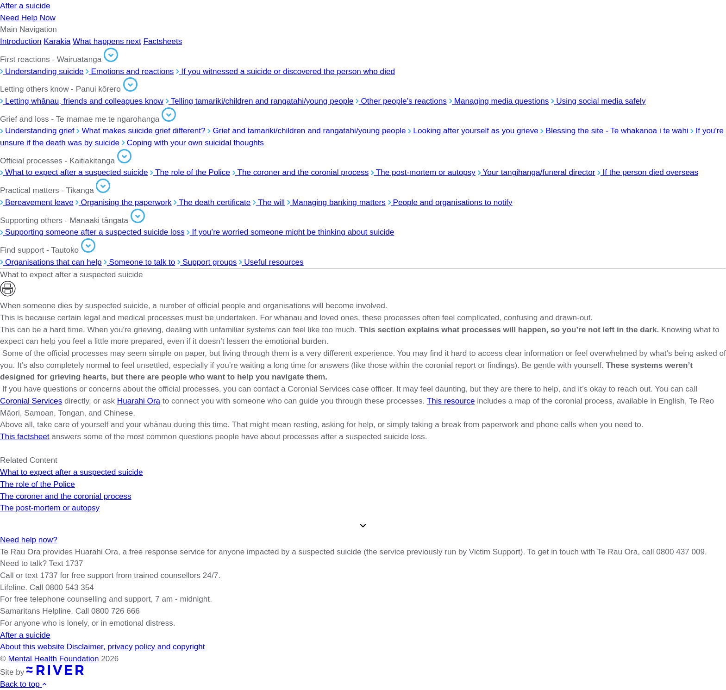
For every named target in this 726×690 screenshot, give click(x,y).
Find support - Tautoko (47, 250)
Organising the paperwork (123, 202)
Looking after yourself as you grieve (473, 130)
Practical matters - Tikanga (55, 190)
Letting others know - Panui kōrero (69, 88)
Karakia (57, 41)
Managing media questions (499, 101)
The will (269, 202)
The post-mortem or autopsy (423, 172)
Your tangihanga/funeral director (536, 172)
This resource (451, 400)
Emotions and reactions (130, 71)
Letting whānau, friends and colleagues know (81, 101)
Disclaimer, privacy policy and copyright (136, 646)
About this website (32, 646)
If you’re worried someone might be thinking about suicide (290, 231)
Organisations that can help (51, 262)
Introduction (21, 41)
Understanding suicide (42, 71)
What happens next (107, 41)
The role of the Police (190, 172)
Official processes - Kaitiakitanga (65, 160)
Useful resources (271, 262)
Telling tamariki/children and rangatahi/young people (260, 101)
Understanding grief (37, 130)
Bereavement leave (37, 202)
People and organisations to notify (450, 202)
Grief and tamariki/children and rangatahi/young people (306, 130)
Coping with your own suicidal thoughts (193, 142)
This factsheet (25, 436)
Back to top (23, 684)
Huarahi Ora (138, 400)
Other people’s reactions (401, 101)
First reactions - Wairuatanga (59, 59)
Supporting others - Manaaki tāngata (72, 220)
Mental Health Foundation (53, 658)
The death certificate (212, 202)
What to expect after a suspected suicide (74, 172)
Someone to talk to (139, 262)
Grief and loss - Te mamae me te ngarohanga (88, 119)
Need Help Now (28, 17)
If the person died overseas (647, 172)
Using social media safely (598, 101)
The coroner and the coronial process (300, 172)
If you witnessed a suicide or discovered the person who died (285, 71)
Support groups (207, 262)
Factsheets (162, 41)
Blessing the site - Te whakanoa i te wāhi (614, 130)
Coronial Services (31, 400)
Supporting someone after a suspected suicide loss (92, 231)
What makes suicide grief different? (140, 130)
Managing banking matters (336, 202)
